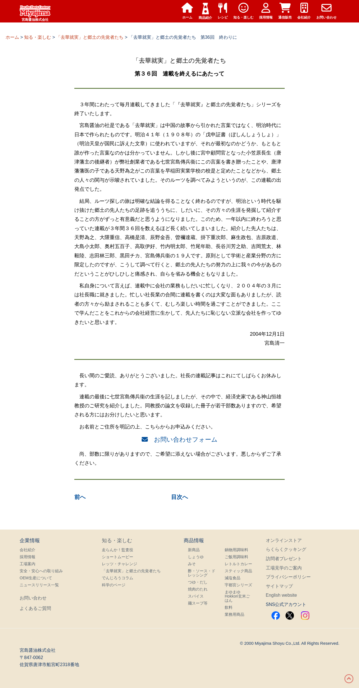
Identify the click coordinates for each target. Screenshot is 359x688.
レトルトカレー (238, 564)
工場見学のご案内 (284, 568)
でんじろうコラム (117, 578)
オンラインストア (284, 540)
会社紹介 (304, 11)
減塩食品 (232, 578)
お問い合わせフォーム (180, 439)
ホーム (187, 11)
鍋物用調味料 (236, 550)
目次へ (179, 497)
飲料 (229, 607)
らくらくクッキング (286, 549)
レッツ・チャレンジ (119, 564)
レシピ (223, 11)
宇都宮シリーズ (238, 585)
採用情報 (266, 11)
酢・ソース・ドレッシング (201, 573)
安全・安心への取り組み (41, 571)
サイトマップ (279, 586)
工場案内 (27, 564)
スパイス (196, 596)
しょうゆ (196, 557)
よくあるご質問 (35, 608)
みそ (192, 564)
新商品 (194, 550)
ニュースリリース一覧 (39, 585)
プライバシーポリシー (288, 577)
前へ (80, 497)
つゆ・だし (198, 582)
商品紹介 (205, 11)
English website (281, 595)
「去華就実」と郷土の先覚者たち (131, 571)
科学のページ (113, 585)
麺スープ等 (198, 603)
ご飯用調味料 (236, 557)
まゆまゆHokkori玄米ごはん (237, 596)
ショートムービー (117, 557)
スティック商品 (238, 571)
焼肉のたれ (198, 589)
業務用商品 (234, 614)
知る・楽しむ (243, 11)
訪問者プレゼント (284, 558)
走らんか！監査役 (117, 550)
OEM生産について (36, 578)
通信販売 (285, 11)
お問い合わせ (326, 11)
